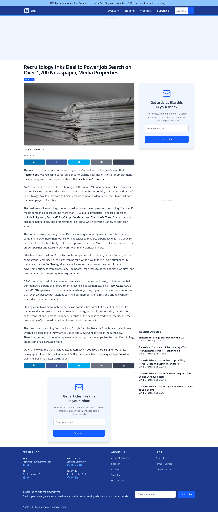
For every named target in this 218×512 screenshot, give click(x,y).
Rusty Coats (116, 285)
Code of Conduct (164, 469)
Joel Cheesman (36, 149)
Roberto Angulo (94, 191)
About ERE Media (120, 458)
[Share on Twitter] (79, 162)
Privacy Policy (162, 458)
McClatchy (52, 264)
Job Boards (29, 79)
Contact (115, 469)
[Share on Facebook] (56, 162)
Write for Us (117, 475)
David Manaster (146, 340)
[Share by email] (101, 162)
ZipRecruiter (77, 354)
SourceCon (73, 458)
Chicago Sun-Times (74, 217)
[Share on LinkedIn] (34, 162)
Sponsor (115, 463)
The (101, 217)
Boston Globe (54, 217)
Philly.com (39, 217)
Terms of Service (164, 463)
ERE (25, 458)
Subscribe (79, 433)
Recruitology (31, 174)
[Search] (191, 10)
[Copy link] (123, 162)
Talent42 (72, 470)
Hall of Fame (117, 480)
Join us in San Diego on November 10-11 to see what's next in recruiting (109, 3)
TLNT (26, 470)
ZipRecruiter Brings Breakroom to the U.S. (162, 337)
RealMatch (71, 349)
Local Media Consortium (90, 179)
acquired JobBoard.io (116, 354)
